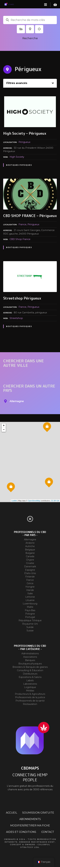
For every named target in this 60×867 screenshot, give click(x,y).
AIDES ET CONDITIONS (21, 831)
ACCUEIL (11, 812)
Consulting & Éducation (30, 670)
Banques (30, 660)
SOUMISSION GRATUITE (38, 812)
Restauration (30, 704)
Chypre (30, 559)
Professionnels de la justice (30, 697)
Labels (30, 680)
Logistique (30, 687)
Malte (30, 607)
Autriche (30, 546)
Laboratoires (30, 683)
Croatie (30, 563)
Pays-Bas (30, 610)
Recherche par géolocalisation (39, 29)
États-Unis (30, 573)
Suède (30, 627)
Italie (30, 593)
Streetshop (16, 318)
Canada (30, 556)
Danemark (30, 566)
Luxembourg (30, 603)
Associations (30, 656)
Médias (30, 690)
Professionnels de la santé (30, 700)
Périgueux (24, 142)
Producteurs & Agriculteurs (30, 694)
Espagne (30, 569)
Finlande (30, 576)
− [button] (4, 430)
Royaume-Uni (30, 623)
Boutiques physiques (19, 165)
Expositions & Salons (30, 677)
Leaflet (14, 501)
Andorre (30, 542)
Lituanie (30, 600)
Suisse (30, 630)
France (22, 224)
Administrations (30, 653)
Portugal (30, 617)
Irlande (30, 590)
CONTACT (47, 831)
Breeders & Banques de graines (30, 667)
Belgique (30, 549)
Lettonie (30, 596)
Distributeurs (30, 673)
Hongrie (30, 586)
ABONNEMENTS (30, 819)
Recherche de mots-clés (7, 20)
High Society (17, 156)
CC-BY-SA (55, 501)
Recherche (30, 38)
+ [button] (4, 425)
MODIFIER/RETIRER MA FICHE (30, 825)
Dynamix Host (45, 842)
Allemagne (30, 539)
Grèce (30, 583)
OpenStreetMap (34, 501)
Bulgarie (30, 553)
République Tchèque (30, 620)
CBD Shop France (20, 239)
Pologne (30, 613)
